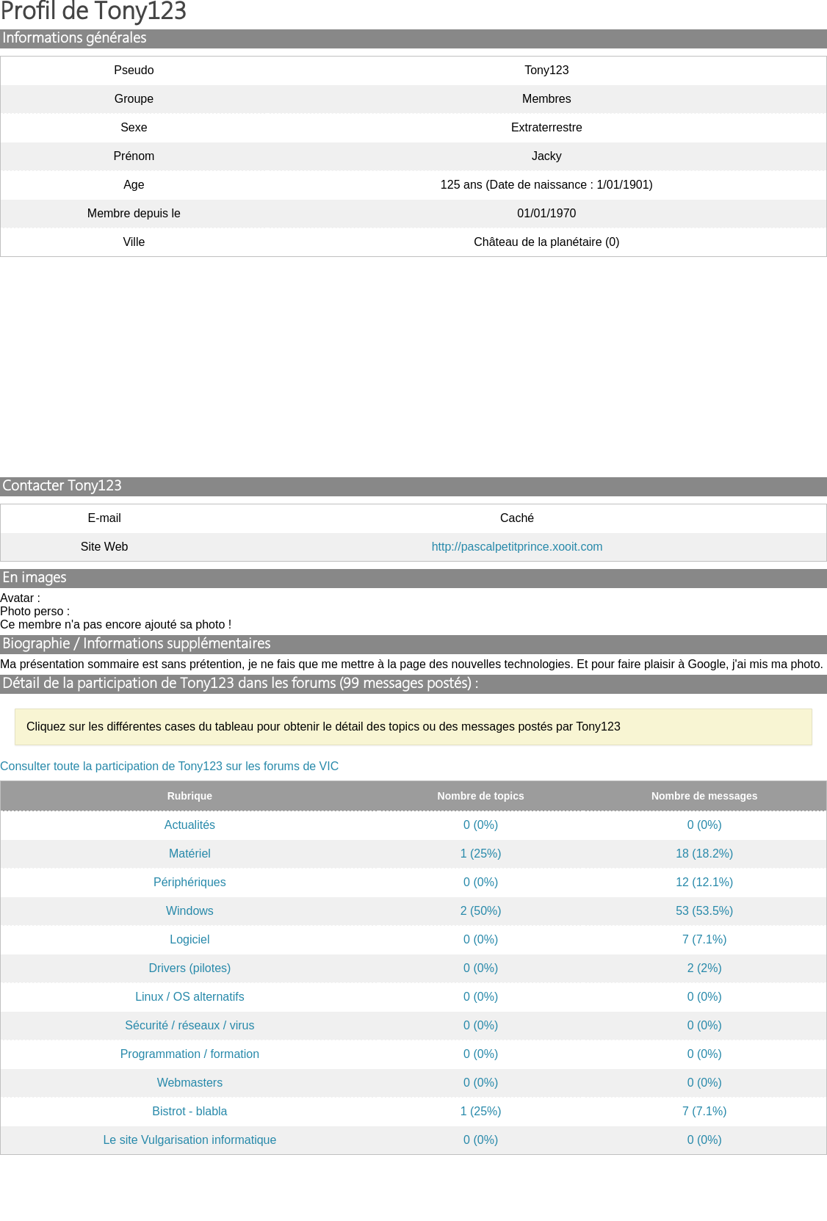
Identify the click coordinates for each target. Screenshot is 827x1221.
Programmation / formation (189, 1054)
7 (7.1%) (704, 939)
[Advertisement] (413, 367)
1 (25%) (481, 853)
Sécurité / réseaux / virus (189, 1025)
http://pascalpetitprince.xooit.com (517, 546)
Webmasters (190, 1082)
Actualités (190, 825)
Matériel (190, 853)
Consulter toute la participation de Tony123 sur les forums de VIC (169, 766)
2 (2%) (704, 968)
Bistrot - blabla (189, 1111)
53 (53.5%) (704, 911)
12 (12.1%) (704, 882)
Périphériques (190, 882)
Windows (190, 911)
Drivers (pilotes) (189, 968)
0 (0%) (480, 825)
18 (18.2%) (704, 853)
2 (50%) (481, 911)
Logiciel (189, 939)
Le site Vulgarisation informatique (189, 1140)
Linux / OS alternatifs (190, 996)
